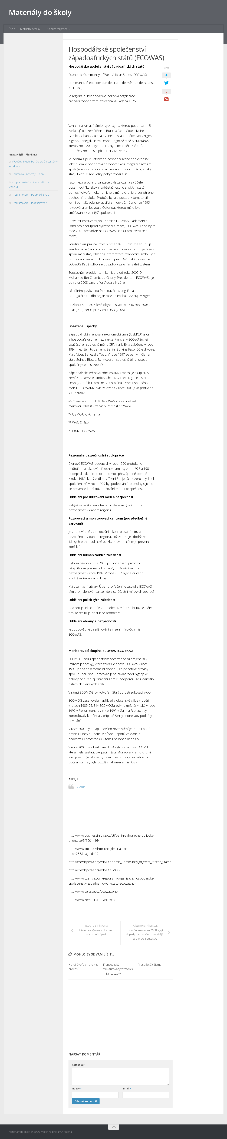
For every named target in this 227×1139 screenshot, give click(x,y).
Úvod (12, 29)
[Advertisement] (120, 1017)
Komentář (78, 1064)
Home (81, 787)
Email (127, 1088)
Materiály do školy (40, 12)
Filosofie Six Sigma (149, 965)
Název (77, 1088)
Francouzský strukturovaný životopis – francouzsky (118, 969)
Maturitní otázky (30, 29)
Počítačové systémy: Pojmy (28, 174)
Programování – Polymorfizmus (30, 194)
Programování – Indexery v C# (30, 203)
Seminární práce (57, 29)
